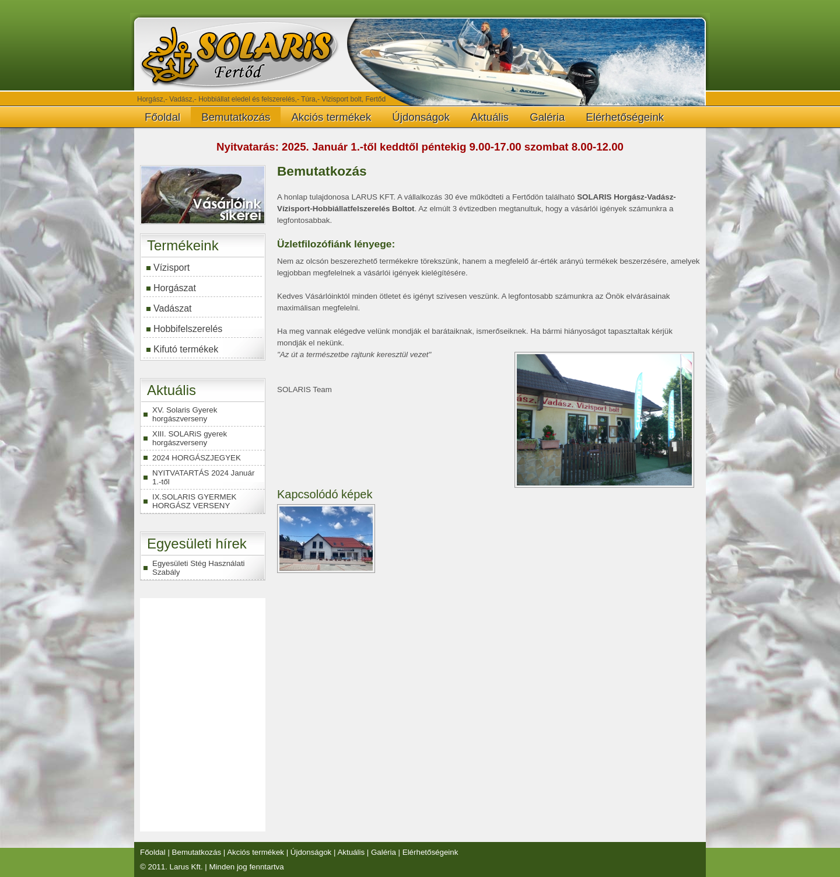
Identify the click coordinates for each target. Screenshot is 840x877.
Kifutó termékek (185, 349)
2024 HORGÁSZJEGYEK (196, 457)
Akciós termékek (331, 117)
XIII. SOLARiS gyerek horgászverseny (189, 438)
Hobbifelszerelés (187, 329)
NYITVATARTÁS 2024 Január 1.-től (203, 477)
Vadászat (172, 308)
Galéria (547, 117)
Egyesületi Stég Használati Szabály (198, 567)
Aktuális (490, 117)
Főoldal (162, 117)
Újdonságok (421, 117)
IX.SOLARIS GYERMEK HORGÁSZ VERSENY (194, 501)
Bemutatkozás (235, 117)
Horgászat (174, 288)
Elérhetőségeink (625, 117)
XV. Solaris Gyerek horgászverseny (184, 414)
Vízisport (171, 267)
